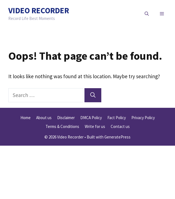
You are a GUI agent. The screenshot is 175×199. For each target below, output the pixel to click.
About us (44, 117)
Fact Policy (116, 117)
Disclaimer (66, 117)
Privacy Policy (143, 117)
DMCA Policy (91, 117)
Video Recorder (38, 10)
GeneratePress (117, 137)
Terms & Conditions (62, 126)
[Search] (92, 95)
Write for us (95, 126)
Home (25, 117)
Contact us (120, 126)
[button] (146, 14)
